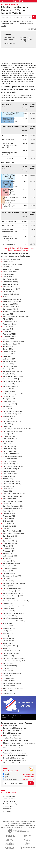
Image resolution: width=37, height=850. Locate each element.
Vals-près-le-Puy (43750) (11, 269)
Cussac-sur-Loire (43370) (11, 289)
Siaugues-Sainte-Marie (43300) (13, 341)
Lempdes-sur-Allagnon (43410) (13, 299)
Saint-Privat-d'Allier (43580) (12, 414)
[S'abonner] (18, 783)
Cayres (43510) (8, 349)
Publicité (32, 821)
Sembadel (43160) (9, 476)
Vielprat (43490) (8, 638)
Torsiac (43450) (8, 643)
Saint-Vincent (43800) (10, 309)
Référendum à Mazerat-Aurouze (14, 763)
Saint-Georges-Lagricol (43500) (13, 376)
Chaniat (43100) (8, 538)
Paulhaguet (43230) (9, 334)
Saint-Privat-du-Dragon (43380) (13, 533)
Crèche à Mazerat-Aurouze (12, 733)
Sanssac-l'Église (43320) (11, 307)
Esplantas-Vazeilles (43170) (12, 576)
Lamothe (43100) (9, 339)
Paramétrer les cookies (22, 825)
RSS (22, 823)
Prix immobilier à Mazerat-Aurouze (15, 760)
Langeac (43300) (8, 267)
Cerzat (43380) (8, 489)
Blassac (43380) (8, 571)
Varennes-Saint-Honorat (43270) (14, 688)
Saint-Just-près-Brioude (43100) (13, 411)
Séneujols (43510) (9, 436)
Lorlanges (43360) (9, 401)
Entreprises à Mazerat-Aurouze (13, 758)
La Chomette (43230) (10, 556)
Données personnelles (8, 825)
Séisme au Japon (9, 799)
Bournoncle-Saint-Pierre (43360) (14, 311)
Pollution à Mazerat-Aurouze (12, 750)
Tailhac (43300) (8, 648)
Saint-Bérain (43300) (10, 616)
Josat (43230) (7, 623)
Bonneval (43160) (9, 611)
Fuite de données (9, 796)
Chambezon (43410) (10, 568)
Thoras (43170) (8, 479)
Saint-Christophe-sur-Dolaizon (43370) (16, 316)
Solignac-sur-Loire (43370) (12, 301)
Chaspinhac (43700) (9, 321)
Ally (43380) (7, 578)
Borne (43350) (8, 409)
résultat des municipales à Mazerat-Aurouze (15, 81)
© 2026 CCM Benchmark (28, 827)
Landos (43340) (8, 329)
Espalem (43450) (8, 426)
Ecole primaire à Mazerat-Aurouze (14, 728)
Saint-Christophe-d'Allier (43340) (14, 621)
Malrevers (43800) (9, 346)
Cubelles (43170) (8, 548)
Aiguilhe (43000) (8, 292)
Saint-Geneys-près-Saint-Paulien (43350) (17, 429)
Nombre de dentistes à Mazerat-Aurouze (16, 755)
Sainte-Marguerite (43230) (18, 21)
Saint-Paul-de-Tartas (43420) (12, 496)
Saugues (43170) (8, 287)
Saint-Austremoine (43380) (12, 666)
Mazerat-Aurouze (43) (10, 725)
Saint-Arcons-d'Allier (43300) (12, 501)
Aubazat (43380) (8, 519)
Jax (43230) (7, 558)
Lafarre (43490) (8, 626)
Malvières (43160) (9, 561)
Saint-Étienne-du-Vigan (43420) (13, 618)
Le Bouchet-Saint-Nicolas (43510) (14, 454)
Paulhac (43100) (8, 364)
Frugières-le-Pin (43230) (11, 513)
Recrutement (27, 823)
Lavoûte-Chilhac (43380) (11, 464)
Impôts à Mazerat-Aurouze (12, 738)
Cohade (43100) (8, 331)
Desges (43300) (8, 656)
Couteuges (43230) (9, 446)
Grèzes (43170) (8, 504)
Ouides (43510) (8, 668)
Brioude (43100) (8, 262)
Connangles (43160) (9, 566)
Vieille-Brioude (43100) (10, 304)
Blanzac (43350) (8, 389)
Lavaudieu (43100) (9, 471)
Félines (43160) (8, 434)
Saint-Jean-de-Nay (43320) (12, 421)
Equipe (17, 821)
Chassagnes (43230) (10, 543)
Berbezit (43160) (8, 678)
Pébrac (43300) (8, 586)
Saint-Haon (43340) (9, 451)
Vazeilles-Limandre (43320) (12, 459)
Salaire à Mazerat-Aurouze (11, 735)
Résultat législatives (11, 4)
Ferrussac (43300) (9, 628)
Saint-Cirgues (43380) (10, 536)
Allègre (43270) (8, 319)
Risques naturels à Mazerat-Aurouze (15, 753)
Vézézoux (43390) (9, 354)
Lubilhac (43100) (8, 608)
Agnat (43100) (7, 528)
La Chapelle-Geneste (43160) (12, 588)
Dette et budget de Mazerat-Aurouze (15, 740)
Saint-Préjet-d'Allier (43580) (12, 531)
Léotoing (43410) (8, 486)
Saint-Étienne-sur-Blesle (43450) (14, 661)
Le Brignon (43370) (9, 359)
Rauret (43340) (8, 491)
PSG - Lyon (7, 811)
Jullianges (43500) (9, 399)
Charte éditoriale (24, 821)
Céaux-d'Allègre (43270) (11, 379)
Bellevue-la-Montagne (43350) (13, 394)
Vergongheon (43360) (10, 284)
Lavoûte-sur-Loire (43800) (12, 344)
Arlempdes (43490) (9, 551)
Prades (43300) (8, 633)
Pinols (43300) (8, 511)
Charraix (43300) (8, 641)
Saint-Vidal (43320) (9, 361)
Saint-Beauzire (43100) (10, 386)
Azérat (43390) (8, 441)
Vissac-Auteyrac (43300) (11, 439)
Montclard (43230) (9, 663)
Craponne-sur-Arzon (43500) (12, 282)
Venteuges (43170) (9, 419)
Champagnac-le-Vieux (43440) (13, 509)
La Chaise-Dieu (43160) (10, 366)
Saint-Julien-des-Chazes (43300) (14, 658)
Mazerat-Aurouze (25, 37)
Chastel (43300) (8, 581)
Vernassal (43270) (9, 416)
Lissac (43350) (7, 444)
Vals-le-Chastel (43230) (10, 681)
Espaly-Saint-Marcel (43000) (12, 264)
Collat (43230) (7, 631)
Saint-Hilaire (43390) (10, 541)
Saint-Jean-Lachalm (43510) (12, 431)
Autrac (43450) (8, 671)
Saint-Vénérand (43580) (11, 653)
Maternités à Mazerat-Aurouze (13, 730)
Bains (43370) (7, 296)
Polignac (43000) (8, 274)
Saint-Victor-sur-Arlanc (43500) (13, 613)
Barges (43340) (8, 603)
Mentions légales (6, 827)
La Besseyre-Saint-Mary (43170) (13, 606)
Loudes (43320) (8, 314)
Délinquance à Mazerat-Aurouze (13, 748)
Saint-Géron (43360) (10, 474)
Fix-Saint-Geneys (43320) (11, 563)
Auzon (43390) (8, 326)
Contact (8, 823)
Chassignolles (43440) (10, 646)
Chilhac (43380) (8, 521)
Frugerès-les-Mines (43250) (12, 371)
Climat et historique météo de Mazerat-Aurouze (19, 743)
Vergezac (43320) (9, 384)
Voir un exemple (28, 774)
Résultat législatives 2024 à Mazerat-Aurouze (9, 39)
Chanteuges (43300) (10, 404)
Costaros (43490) (8, 369)
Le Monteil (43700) (9, 351)
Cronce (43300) (8, 636)
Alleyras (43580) (8, 546)
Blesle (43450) (7, 356)
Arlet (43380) (7, 691)
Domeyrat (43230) (9, 523)
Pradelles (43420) (9, 374)
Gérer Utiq (32, 825)
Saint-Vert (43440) (9, 598)
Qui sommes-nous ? (8, 821)
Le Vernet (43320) (9, 693)
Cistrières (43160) (9, 573)
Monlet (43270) (8, 406)
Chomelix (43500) (9, 391)
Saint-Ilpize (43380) (9, 498)
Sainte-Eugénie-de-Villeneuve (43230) (16, 601)
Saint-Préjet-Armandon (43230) (13, 593)
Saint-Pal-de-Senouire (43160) (13, 596)
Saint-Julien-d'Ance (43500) (12, 469)
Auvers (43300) (8, 676)
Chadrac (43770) (8, 277)
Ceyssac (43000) (8, 396)
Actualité (6, 774)
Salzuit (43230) (8, 424)
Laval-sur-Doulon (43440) (11, 651)
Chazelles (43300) (9, 686)
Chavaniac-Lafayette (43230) (12, 456)
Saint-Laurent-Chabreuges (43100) (14, 466)
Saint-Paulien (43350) (10, 279)
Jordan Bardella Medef (10, 801)
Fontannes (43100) (9, 324)
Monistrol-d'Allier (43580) (11, 481)
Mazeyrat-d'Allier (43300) (11, 294)
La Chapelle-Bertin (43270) (12, 673)
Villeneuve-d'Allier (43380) (11, 449)
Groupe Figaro (16, 827)
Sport (5, 777)
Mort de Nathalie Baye (10, 804)
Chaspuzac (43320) (9, 336)
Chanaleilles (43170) (9, 526)
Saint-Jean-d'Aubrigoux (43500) (13, 506)
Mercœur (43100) (9, 553)
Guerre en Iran (8, 806)
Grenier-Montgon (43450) (11, 591)
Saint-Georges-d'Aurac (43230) (13, 381)
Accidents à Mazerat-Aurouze (13, 745)
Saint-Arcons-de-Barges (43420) (14, 583)
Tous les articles (15, 823)
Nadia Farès (7, 809)
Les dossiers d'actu (10, 779)
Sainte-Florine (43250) (10, 272)
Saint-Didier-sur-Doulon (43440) (14, 494)
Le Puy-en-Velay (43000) (11, 259)
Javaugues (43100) (9, 516)
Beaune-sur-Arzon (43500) (12, 484)
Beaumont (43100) (9, 461)
